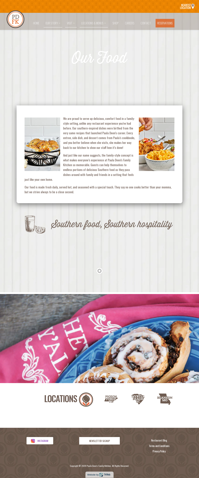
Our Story (53, 23)
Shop (115, 23)
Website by (98, 475)
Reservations (165, 23)
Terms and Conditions (159, 446)
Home (36, 23)
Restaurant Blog (159, 440)
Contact (146, 23)
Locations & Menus (93, 23)
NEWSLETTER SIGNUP (99, 441)
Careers (129, 23)
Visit (71, 23)
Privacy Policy (159, 451)
